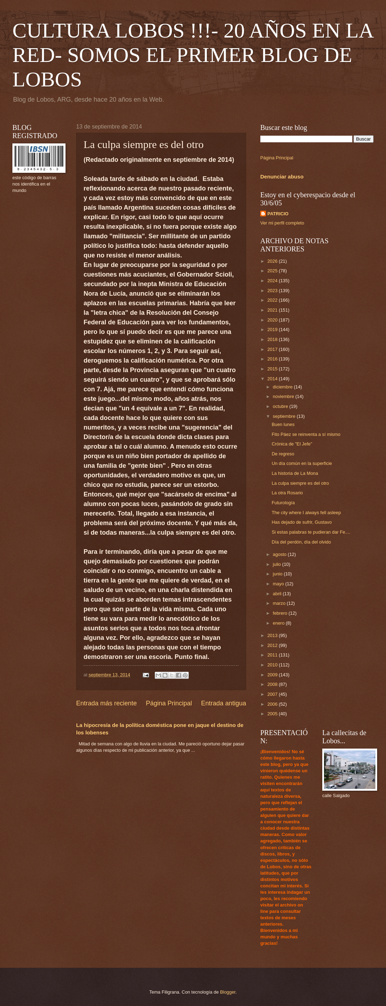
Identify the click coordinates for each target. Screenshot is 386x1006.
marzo (279, 603)
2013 (273, 635)
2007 (273, 694)
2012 (273, 645)
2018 (273, 339)
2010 (273, 664)
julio (277, 564)
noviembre (284, 396)
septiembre (284, 416)
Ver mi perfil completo (282, 223)
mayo (279, 583)
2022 (273, 300)
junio (278, 573)
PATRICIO (278, 213)
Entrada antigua (223, 703)
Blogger (227, 992)
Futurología (283, 502)
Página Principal (169, 703)
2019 (273, 329)
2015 (273, 368)
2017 (273, 349)
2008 (273, 684)
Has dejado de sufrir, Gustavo (302, 522)
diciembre (283, 387)
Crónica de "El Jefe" (292, 444)
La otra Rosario (287, 492)
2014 (273, 378)
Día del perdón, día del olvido (301, 542)
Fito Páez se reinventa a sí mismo (306, 434)
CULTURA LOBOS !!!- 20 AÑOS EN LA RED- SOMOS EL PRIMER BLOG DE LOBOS (192, 55)
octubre (281, 406)
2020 (273, 320)
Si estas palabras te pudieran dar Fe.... (311, 532)
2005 (273, 713)
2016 (273, 359)
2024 (273, 280)
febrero (280, 613)
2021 (273, 310)
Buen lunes (283, 424)
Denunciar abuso (281, 177)
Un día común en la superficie (302, 463)
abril (278, 593)
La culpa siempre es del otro (300, 483)
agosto (280, 554)
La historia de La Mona (295, 473)
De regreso (283, 453)
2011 (273, 655)
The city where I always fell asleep (306, 512)
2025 (273, 270)
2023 (273, 290)
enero (279, 623)
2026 (273, 261)
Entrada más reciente (106, 703)
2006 (273, 704)
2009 (273, 674)
